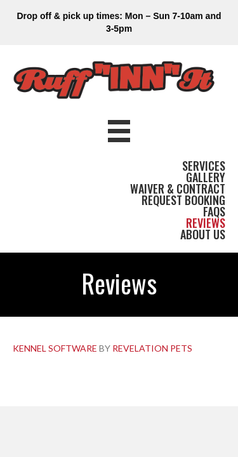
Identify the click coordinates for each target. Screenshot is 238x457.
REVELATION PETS (152, 348)
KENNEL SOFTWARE (55, 348)
